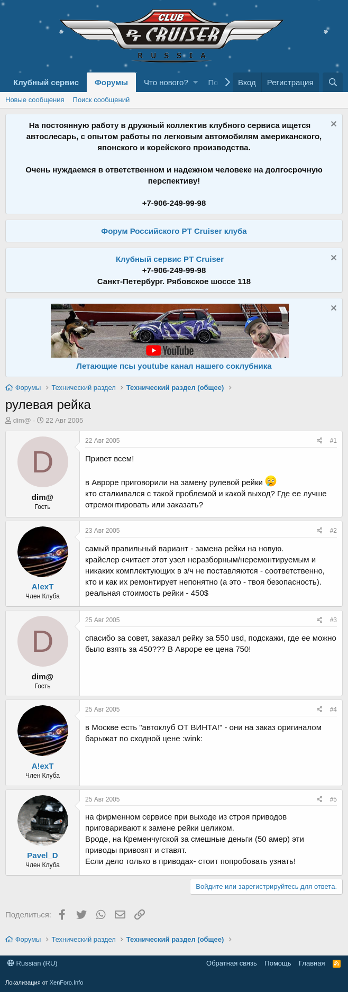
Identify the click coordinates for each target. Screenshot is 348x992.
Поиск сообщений (101, 100)
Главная (312, 963)
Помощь (277, 963)
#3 (333, 620)
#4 (333, 709)
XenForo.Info (67, 982)
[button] (195, 82)
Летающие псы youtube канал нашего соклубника (173, 365)
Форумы (111, 82)
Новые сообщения (35, 100)
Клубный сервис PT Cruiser (170, 258)
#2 (333, 530)
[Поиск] (333, 82)
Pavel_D (42, 855)
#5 (333, 799)
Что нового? (166, 82)
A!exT (43, 586)
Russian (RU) (32, 963)
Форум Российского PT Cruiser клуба (173, 230)
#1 (333, 440)
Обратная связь (231, 963)
